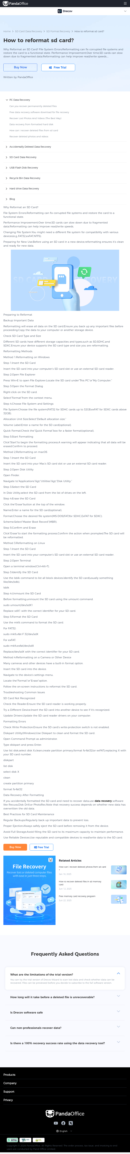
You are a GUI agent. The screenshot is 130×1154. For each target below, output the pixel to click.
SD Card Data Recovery (29, 31)
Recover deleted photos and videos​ (28, 136)
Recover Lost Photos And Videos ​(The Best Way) (35, 118)
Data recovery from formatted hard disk (31, 124)
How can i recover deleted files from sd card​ (33, 130)
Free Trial (60, 67)
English (64, 1131)
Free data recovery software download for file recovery (39, 112)
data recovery (103, 801)
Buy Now (20, 67)
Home (7, 31)
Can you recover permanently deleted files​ (33, 106)
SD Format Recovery (58, 31)
